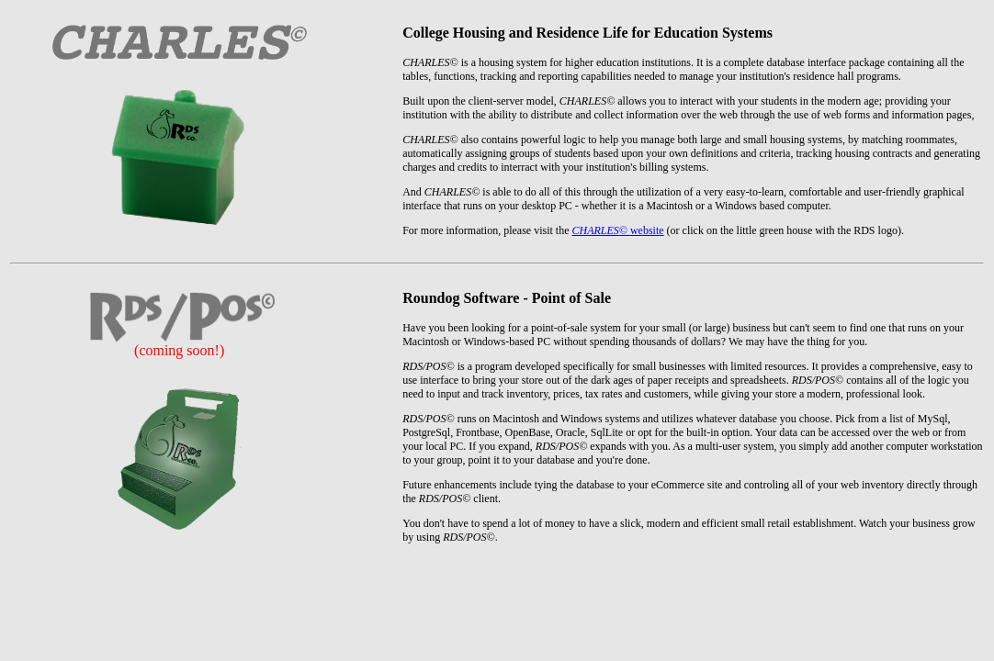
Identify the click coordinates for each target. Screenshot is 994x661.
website (645, 230)
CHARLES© (599, 230)
